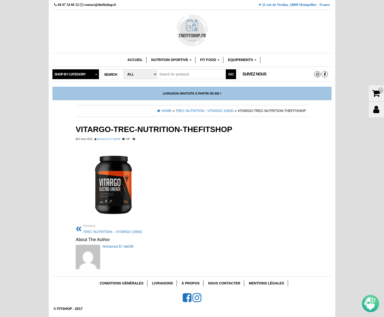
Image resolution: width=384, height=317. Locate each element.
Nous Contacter (224, 283)
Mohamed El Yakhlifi (108, 138)
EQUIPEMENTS (242, 60)
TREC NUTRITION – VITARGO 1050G (135, 228)
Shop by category (70, 74)
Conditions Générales (122, 283)
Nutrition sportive (171, 60)
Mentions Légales (266, 283)
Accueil (135, 60)
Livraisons (162, 283)
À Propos (190, 283)
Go (231, 74)
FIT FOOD (209, 60)
